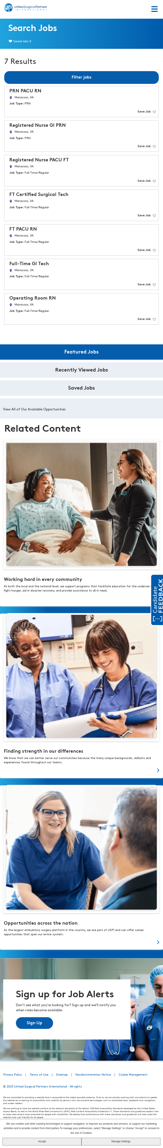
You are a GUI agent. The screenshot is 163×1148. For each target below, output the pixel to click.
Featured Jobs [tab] (81, 352)
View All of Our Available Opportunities (34, 409)
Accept (42, 1141)
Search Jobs (32, 28)
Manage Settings (121, 1141)
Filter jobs (81, 77)
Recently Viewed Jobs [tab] (81, 370)
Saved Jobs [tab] (81, 388)
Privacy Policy (12, 1074)
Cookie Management (133, 1074)
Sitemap (62, 1074)
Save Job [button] (144, 111)
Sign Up (34, 1023)
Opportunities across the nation (40, 923)
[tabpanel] (81, 408)
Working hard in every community (43, 579)
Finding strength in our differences (43, 751)
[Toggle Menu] (154, 9)
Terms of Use (39, 1074)
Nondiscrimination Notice (93, 1074)
